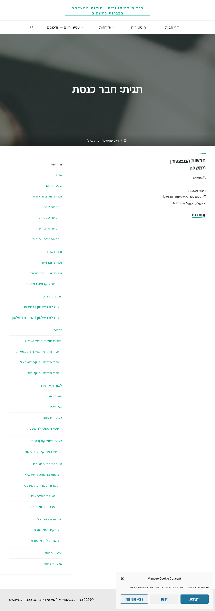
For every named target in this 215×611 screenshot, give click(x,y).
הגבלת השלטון (51, 294)
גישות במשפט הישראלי (42, 470)
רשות (176, 203)
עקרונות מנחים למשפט (41, 481)
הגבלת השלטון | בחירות (41, 305)
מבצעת (168, 196)
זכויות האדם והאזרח (47, 196)
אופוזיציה (196, 197)
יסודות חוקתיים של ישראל (43, 338)
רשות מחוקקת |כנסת (46, 437)
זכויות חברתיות (51, 261)
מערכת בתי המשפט (47, 460)
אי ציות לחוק (52, 558)
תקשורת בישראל (49, 514)
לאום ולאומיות (51, 382)
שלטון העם (54, 185)
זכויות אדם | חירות (45, 238)
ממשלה (200, 204)
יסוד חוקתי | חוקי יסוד (43, 370)
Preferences (134, 599)
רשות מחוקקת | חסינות (42, 447)
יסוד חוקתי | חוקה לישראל (39, 359)
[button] (122, 579)
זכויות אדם (51, 206)
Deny (164, 599)
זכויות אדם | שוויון (46, 227)
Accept (194, 599)
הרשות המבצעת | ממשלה (187, 164)
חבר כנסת (181, 197)
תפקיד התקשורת (46, 524)
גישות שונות (53, 393)
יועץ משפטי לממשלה (43, 424)
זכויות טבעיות (49, 217)
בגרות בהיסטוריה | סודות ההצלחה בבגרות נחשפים (107, 10)
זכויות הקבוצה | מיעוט (42, 282)
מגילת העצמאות (43, 491)
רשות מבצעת (197, 190)
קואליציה (187, 203)
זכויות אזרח (54, 250)
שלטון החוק (53, 547)
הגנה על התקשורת (45, 535)
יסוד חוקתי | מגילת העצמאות (37, 349)
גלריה (58, 328)
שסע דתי (56, 403)
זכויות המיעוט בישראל (46, 272)
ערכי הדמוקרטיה (42, 502)
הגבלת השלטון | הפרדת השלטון (35, 315)
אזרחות (56, 175)
